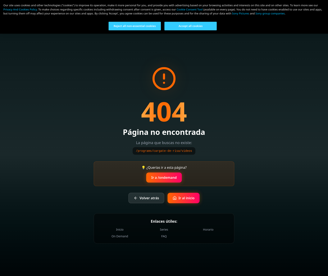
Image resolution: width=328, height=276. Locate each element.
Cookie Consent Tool (189, 9)
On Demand (119, 236)
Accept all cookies (191, 26)
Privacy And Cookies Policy (20, 9)
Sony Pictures (240, 13)
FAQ (164, 236)
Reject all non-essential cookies (135, 26)
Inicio (120, 229)
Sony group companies (270, 13)
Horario (208, 229)
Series (164, 229)
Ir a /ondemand (164, 177)
